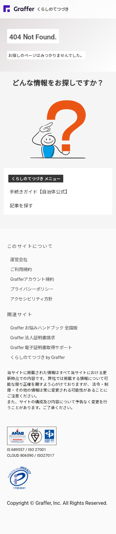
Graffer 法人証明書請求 (32, 337)
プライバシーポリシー (31, 288)
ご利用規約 (21, 269)
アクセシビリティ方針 (31, 298)
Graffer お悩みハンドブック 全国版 (43, 327)
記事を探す (21, 205)
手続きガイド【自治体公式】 (40, 191)
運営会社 (18, 259)
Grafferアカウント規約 (32, 279)
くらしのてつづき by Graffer (37, 357)
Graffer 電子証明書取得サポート (41, 347)
